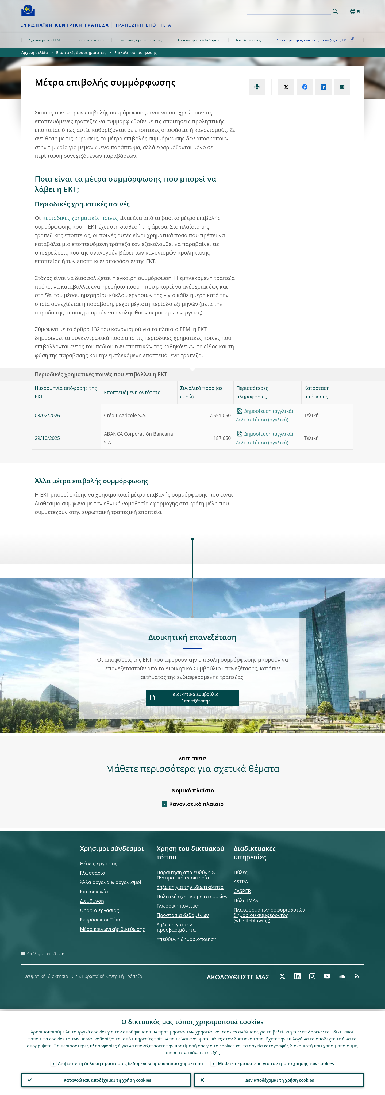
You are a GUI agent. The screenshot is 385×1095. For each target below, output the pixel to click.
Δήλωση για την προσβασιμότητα (176, 927)
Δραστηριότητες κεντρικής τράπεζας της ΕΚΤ (316, 40)
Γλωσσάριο (92, 873)
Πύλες (241, 872)
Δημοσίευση (258, 411)
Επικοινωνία (94, 891)
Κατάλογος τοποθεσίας (45, 953)
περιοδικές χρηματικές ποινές (80, 217)
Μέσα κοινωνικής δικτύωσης (112, 929)
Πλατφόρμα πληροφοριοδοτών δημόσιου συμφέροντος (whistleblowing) (269, 915)
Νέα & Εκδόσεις (248, 40)
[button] (345, 11)
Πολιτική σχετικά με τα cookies (192, 896)
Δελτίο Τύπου (251, 419)
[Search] (304, 11)
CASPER (242, 891)
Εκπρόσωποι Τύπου (102, 919)
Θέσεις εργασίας (98, 863)
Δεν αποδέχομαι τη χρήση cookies (278, 1079)
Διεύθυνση (92, 901)
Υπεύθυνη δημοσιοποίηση (187, 939)
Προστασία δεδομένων (183, 915)
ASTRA (241, 881)
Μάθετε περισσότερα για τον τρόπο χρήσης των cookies (276, 1062)
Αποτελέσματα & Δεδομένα (199, 40)
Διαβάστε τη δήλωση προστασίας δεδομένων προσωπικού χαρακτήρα (130, 1062)
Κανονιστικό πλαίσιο (196, 804)
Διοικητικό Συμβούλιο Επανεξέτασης (196, 697)
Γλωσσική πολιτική (178, 905)
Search (335, 11)
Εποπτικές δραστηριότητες (140, 40)
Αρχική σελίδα (34, 52)
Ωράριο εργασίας (99, 910)
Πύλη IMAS (246, 900)
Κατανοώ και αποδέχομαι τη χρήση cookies (106, 1079)
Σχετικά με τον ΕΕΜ (44, 40)
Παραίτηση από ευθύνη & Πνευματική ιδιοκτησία (186, 875)
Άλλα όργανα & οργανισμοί (110, 882)
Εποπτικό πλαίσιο (89, 40)
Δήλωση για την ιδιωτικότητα (190, 887)
